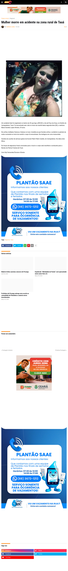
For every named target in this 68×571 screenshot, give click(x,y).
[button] (2, 2)
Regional (12, 18)
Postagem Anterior (7, 350)
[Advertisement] (32, 44)
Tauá (12, 239)
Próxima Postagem (60, 350)
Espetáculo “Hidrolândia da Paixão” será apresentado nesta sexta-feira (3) (50, 273)
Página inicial (5, 18)
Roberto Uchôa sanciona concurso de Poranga (15, 272)
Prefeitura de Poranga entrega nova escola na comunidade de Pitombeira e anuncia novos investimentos (15, 295)
